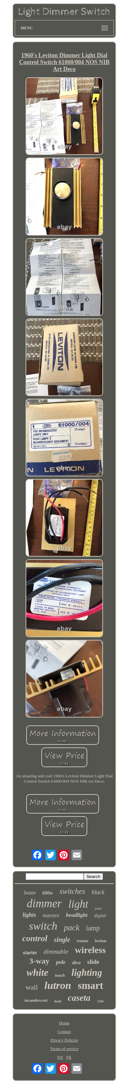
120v (100, 1001)
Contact (64, 1031)
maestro (51, 915)
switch (43, 926)
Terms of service (64, 1048)
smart (90, 985)
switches (72, 891)
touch (60, 975)
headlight (77, 915)
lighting (87, 972)
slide (93, 961)
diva (76, 962)
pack (71, 927)
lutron (57, 985)
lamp (93, 928)
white (38, 972)
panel (98, 908)
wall (31, 987)
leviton (100, 941)
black (98, 892)
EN (60, 1057)
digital (100, 915)
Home (64, 1022)
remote (83, 941)
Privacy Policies (64, 1040)
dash (57, 1001)
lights (29, 915)
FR (69, 1057)
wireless (90, 950)
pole (61, 962)
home (30, 892)
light (78, 904)
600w (47, 892)
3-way (39, 961)
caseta (79, 998)
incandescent (36, 1000)
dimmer (44, 903)
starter (30, 952)
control (35, 938)
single (62, 939)
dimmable (56, 951)
